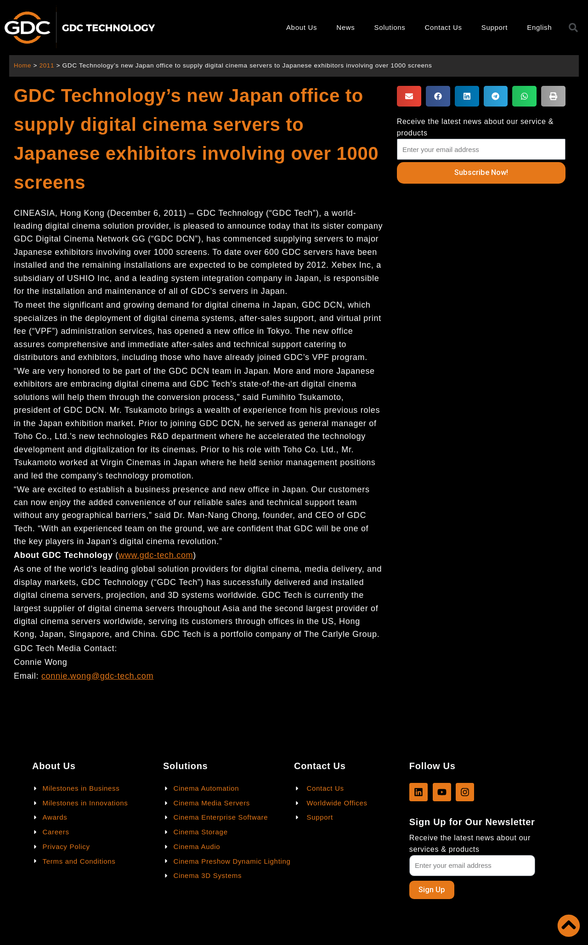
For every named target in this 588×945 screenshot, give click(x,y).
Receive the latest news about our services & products (470, 843)
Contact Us (443, 27)
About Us (301, 27)
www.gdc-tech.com (156, 555)
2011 (47, 65)
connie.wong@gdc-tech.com (97, 676)
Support (494, 27)
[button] (409, 96)
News (345, 27)
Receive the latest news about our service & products (475, 127)
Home (23, 65)
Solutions (390, 27)
